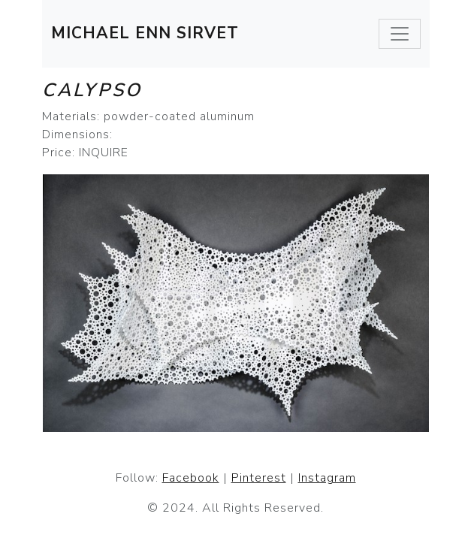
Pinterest (258, 478)
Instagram (327, 478)
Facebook (190, 478)
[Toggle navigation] (400, 34)
